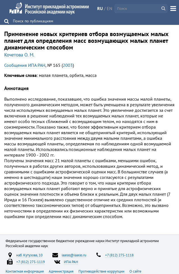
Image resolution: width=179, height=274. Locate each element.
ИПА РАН (71, 261)
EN (109, 8)
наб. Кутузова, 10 (29, 255)
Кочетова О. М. (19, 55)
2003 (68, 65)
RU (100, 8)
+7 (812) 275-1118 (119, 255)
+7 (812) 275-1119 (30, 261)
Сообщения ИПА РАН (24, 65)
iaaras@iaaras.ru (74, 255)
